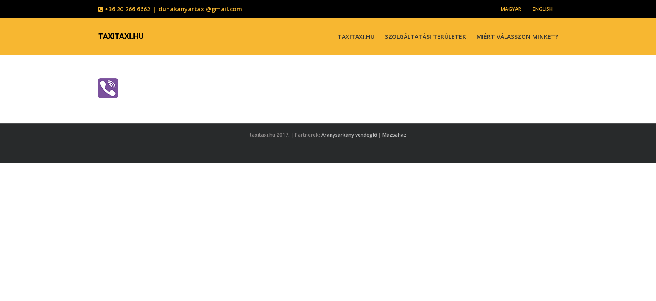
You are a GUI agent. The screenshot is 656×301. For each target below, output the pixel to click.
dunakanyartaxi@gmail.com (200, 9)
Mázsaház (394, 134)
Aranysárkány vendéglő (349, 134)
